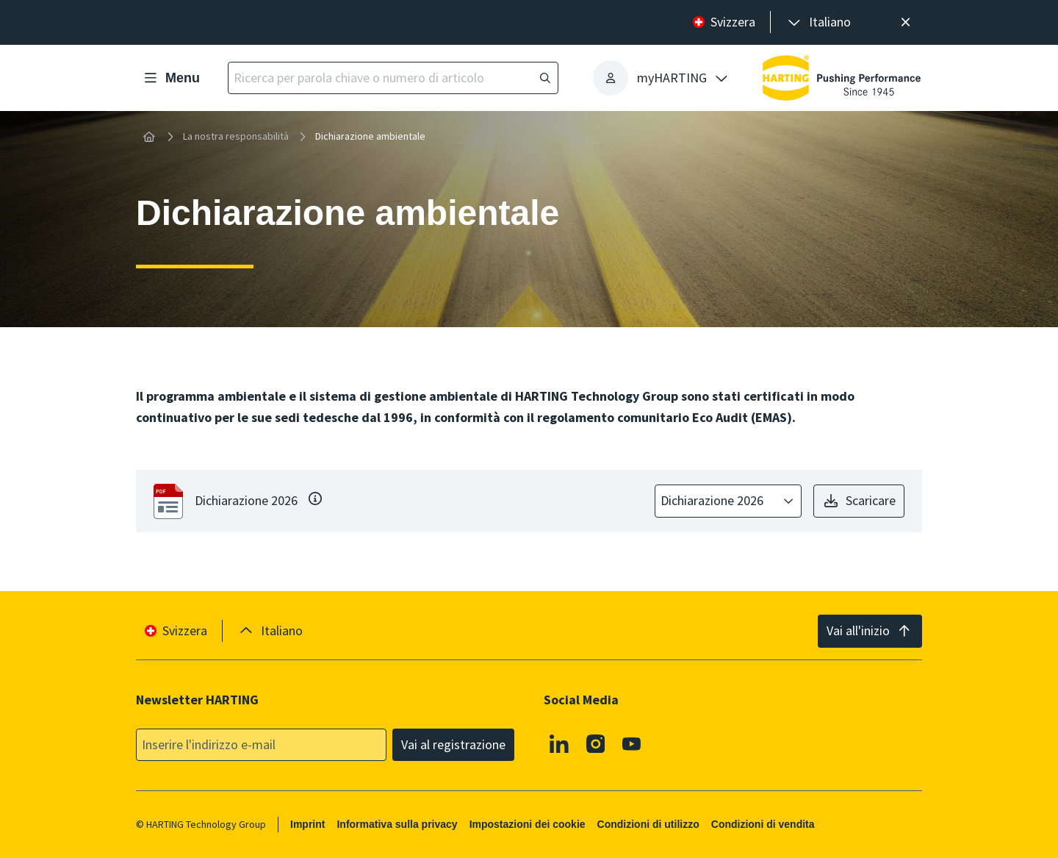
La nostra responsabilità (236, 136)
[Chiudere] (905, 22)
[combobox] (718, 501)
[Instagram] (595, 743)
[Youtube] (631, 743)
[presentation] (818, 22)
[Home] (149, 137)
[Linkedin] (559, 743)
